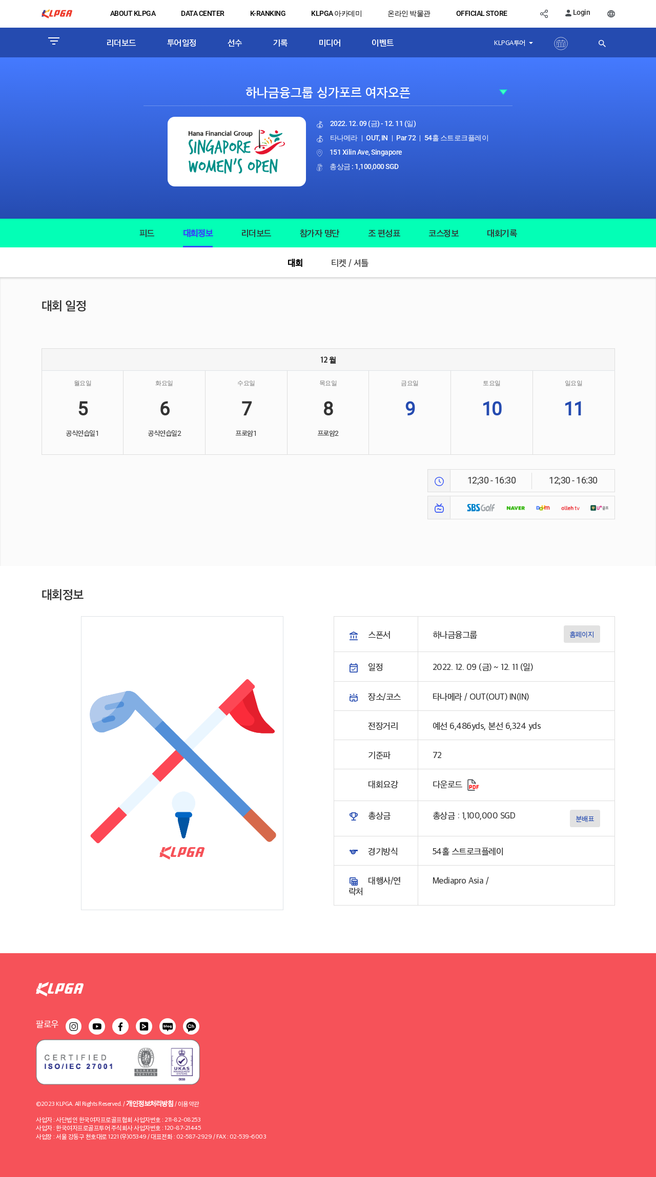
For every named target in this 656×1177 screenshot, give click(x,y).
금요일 (410, 383)
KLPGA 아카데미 (336, 13)
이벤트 (383, 42)
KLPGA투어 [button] (510, 42)
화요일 (164, 383)
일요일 (574, 383)
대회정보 (198, 233)
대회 (295, 262)
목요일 (328, 383)
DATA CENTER (202, 13)
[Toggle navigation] (54, 42)
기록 (280, 42)
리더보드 (121, 42)
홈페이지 (581, 633)
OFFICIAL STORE (481, 13)
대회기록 (502, 233)
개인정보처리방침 (149, 1103)
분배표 (585, 818)
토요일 (492, 383)
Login (577, 12)
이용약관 (188, 1103)
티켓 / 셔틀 (349, 262)
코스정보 (443, 233)
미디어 (330, 42)
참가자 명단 (319, 233)
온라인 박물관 (408, 13)
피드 (146, 233)
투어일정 (182, 42)
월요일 (83, 383)
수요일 (246, 383)
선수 (235, 42)
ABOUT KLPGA (133, 13)
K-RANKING (268, 13)
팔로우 (47, 1023)
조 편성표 (384, 233)
